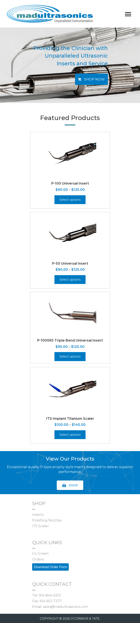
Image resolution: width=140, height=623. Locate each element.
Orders (38, 559)
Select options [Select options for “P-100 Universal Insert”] (70, 200)
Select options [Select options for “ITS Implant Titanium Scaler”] (70, 435)
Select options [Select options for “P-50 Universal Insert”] (70, 279)
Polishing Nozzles (47, 520)
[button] (91, 79)
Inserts (38, 515)
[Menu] (128, 14)
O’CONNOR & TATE (85, 618)
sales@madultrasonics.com (65, 607)
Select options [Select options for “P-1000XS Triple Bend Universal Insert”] (70, 356)
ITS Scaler (40, 526)
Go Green (40, 554)
